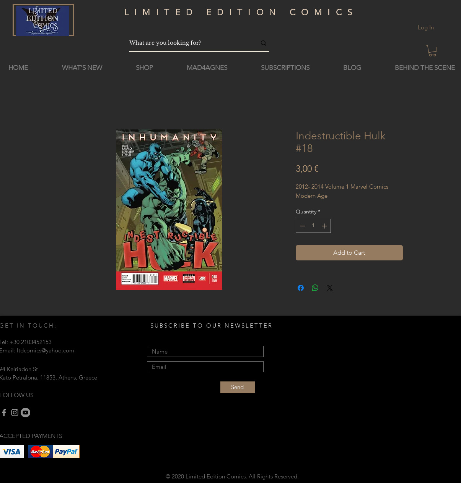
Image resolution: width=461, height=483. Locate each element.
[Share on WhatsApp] (315, 287)
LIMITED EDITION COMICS (241, 12)
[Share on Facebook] (300, 287)
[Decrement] (301, 226)
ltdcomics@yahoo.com (45, 350)
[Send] (237, 387)
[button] (432, 50)
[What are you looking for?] (187, 43)
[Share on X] (329, 287)
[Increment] (325, 226)
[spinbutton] (313, 226)
